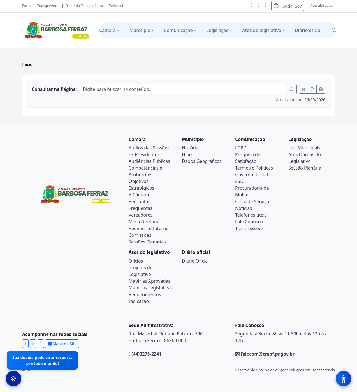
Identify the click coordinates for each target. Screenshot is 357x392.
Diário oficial (308, 30)
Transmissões (249, 228)
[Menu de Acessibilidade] (343, 378)
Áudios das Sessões (149, 148)
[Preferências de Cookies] (13, 378)
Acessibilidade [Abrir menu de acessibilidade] (321, 5)
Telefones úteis (250, 215)
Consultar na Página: (54, 89)
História (190, 148)
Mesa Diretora (143, 222)
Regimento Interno (149, 228)
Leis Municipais (304, 148)
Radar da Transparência (84, 5)
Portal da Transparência (40, 5)
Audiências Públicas (149, 161)
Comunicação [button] (178, 30)
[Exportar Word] (320, 89)
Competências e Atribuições (145, 171)
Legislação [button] (217, 30)
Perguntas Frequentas (140, 204)
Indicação (139, 301)
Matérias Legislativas (151, 288)
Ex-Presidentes (144, 154)
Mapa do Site (62, 343)
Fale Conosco (249, 222)
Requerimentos (145, 294)
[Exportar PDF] (312, 89)
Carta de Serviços (253, 201)
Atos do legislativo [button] (261, 30)
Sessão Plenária (304, 168)
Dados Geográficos (202, 161)
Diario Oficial (195, 261)
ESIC (239, 181)
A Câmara (139, 195)
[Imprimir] (303, 89)
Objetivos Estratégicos (141, 184)
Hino (187, 154)
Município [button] (139, 30)
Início (27, 64)
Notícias (243, 208)
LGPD (241, 148)
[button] (334, 30)
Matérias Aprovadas (149, 281)
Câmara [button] (107, 30)
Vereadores (140, 215)
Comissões (140, 235)
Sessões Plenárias (147, 242)
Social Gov (288, 6)
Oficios (136, 261)
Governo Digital (251, 174)
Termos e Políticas (254, 168)
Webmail (116, 5)
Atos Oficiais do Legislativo (304, 157)
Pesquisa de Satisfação (247, 157)
